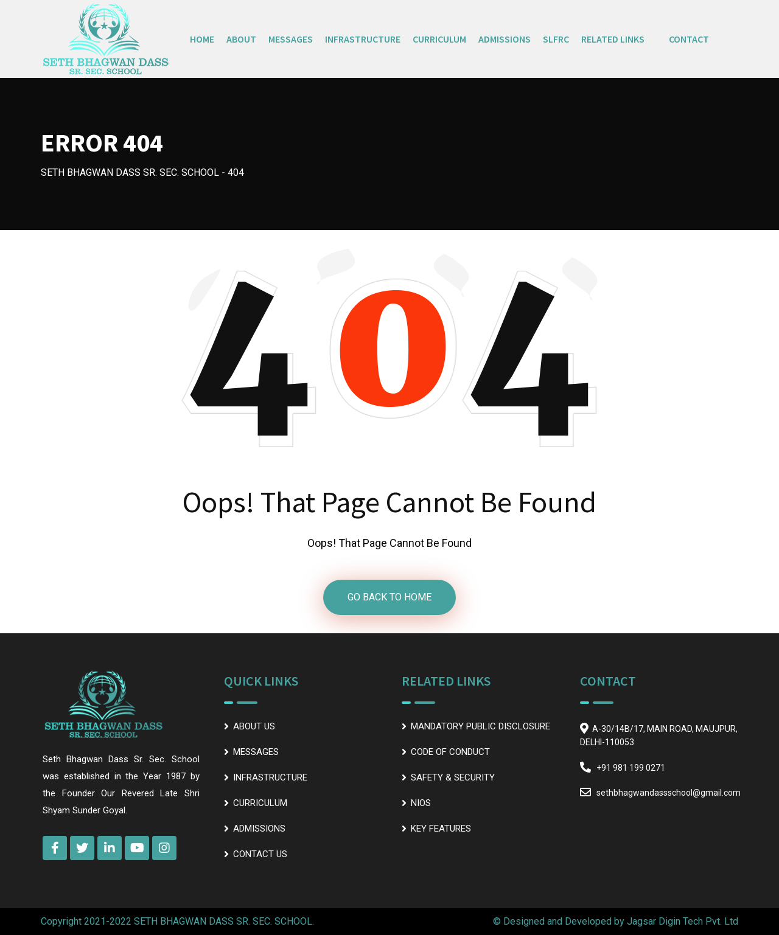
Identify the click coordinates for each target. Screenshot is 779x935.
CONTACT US (260, 854)
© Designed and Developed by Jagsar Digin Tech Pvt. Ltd (615, 921)
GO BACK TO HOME (389, 597)
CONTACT (689, 39)
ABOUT (241, 39)
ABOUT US (254, 726)
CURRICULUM (439, 39)
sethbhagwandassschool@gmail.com (668, 793)
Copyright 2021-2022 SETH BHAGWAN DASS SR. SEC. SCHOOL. (177, 921)
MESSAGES (290, 39)
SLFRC (556, 39)
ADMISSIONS (504, 39)
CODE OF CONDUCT (450, 751)
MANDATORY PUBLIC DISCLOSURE (480, 726)
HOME (202, 39)
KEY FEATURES (441, 828)
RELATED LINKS (613, 39)
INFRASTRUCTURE (362, 39)
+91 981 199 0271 (630, 768)
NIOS (421, 803)
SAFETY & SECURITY (453, 777)
